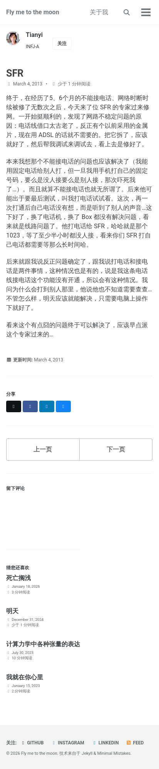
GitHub (32, 743)
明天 (12, 611)
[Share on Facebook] (30, 406)
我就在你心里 (24, 677)
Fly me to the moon (32, 12)
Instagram (67, 743)
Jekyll (87, 753)
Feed (135, 743)
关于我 (99, 12)
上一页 (42, 449)
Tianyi (34, 34)
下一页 (116, 449)
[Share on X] (13, 406)
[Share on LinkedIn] (46, 406)
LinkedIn (105, 743)
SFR (14, 73)
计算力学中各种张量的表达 (43, 644)
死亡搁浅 (18, 578)
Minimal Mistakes (114, 753)
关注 (62, 43)
